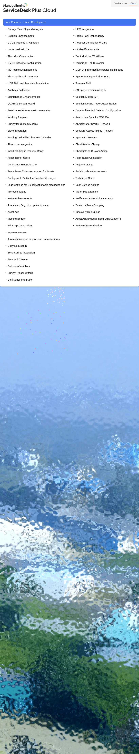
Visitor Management (86, 191)
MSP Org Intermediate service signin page (99, 69)
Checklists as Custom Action (91, 151)
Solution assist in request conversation (29, 110)
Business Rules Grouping (89, 205)
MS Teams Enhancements (22, 69)
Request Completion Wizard (91, 42)
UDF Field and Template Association (28, 83)
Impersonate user (17, 232)
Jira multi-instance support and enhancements (34, 239)
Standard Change (18, 259)
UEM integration (84, 29)
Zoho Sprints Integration (21, 252)
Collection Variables (19, 266)
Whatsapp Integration (20, 225)
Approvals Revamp (86, 137)
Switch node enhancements (91, 171)
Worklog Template (18, 117)
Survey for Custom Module (23, 123)
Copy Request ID (17, 245)
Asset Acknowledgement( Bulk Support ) (98, 218)
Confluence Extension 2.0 (22, 164)
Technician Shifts (85, 178)
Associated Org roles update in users (28, 205)
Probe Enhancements (20, 198)
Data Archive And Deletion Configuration (98, 110)
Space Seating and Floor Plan (92, 76)
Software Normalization (88, 225)
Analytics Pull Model (19, 90)
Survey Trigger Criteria (20, 272)
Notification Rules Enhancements (94, 198)
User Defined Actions (87, 184)
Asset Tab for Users (19, 157)
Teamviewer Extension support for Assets (31, 171)
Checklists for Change (87, 144)
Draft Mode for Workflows (89, 56)
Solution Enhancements (21, 35)
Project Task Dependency (89, 35)
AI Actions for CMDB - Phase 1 (92, 123)
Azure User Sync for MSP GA (92, 117)
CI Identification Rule (87, 49)
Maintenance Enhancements (24, 96)
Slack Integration (17, 130)
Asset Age (13, 211)
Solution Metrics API (86, 96)
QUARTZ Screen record (21, 103)
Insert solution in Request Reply (26, 151)
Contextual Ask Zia (18, 49)
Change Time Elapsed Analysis (25, 29)
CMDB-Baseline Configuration (25, 62)
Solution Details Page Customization (96, 103)
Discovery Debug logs (87, 211)
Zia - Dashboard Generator (23, 76)
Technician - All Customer (89, 62)
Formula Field (83, 83)
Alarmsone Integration (20, 144)
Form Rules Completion (88, 157)
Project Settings (84, 164)
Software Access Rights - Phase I (94, 130)
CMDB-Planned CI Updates (23, 42)
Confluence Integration (20, 279)
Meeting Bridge (16, 218)
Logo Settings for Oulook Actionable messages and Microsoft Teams (36, 188)
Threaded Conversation (21, 56)
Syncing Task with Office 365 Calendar (29, 137)
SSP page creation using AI (90, 90)
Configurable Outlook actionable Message (31, 178)
